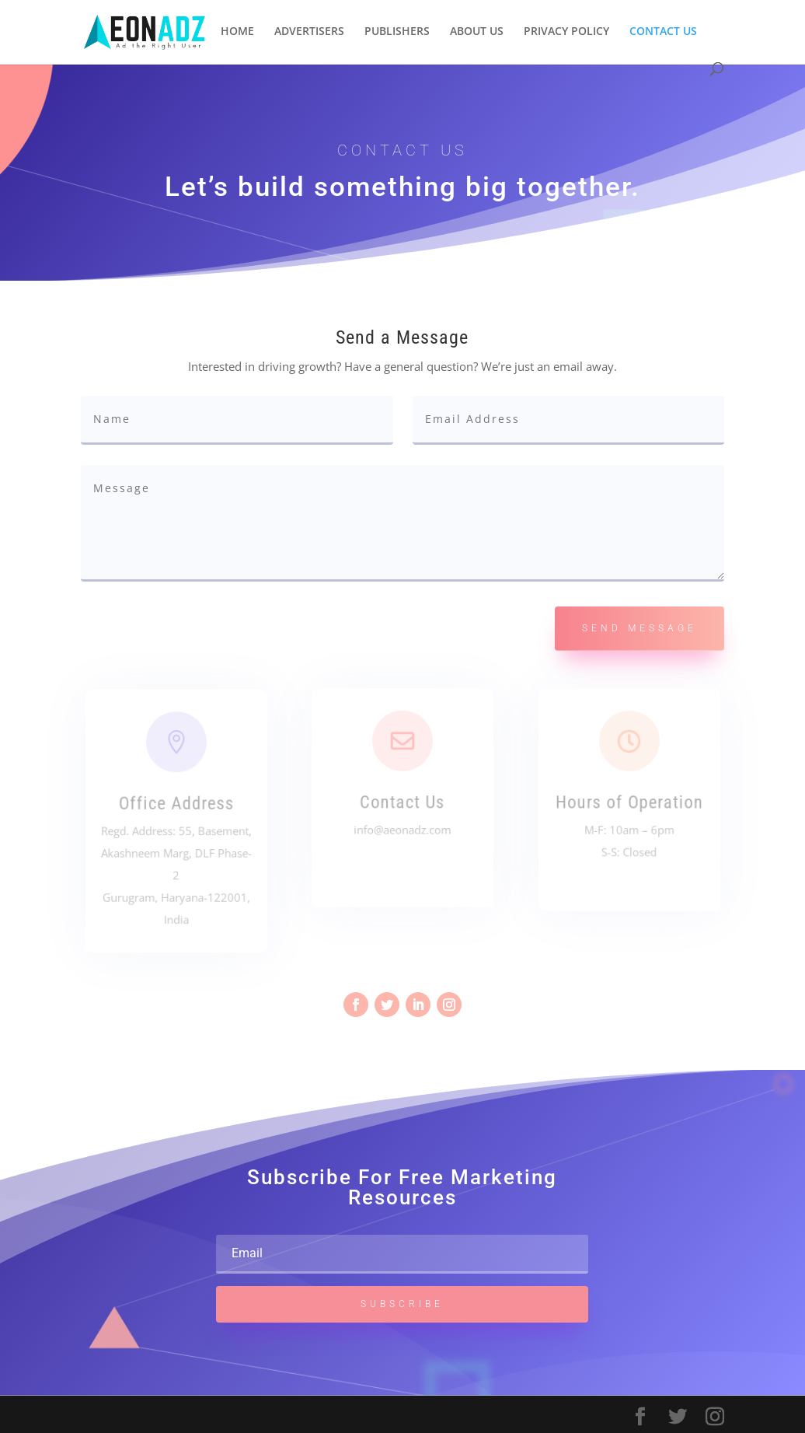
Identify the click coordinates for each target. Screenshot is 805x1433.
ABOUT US (477, 32)
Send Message (639, 628)
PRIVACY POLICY (566, 32)
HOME (237, 32)
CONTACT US (663, 32)
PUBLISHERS (397, 32)
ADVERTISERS (309, 32)
